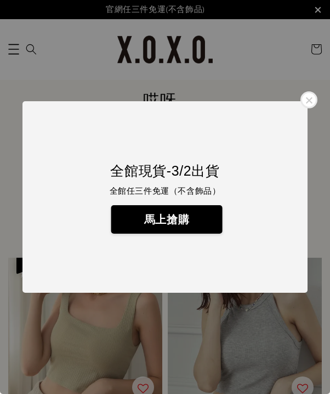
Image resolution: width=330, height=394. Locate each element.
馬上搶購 (166, 219)
